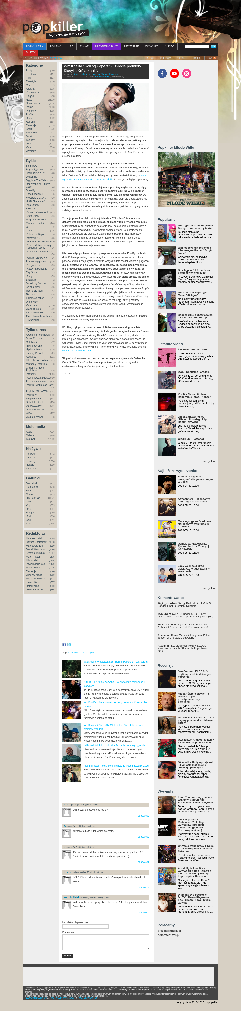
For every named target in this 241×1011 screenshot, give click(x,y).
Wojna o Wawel (34, 416)
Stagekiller (31, 279)
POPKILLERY (35, 46)
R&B (28, 509)
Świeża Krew (33, 287)
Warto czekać (33, 309)
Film (28, 77)
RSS (210, 57)
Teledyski (31, 439)
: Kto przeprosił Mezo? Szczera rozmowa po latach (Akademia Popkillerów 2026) (183, 648)
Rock (29, 516)
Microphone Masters (37, 360)
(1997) (52, 553)
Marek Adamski (34, 545)
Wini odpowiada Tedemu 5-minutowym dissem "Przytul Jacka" (195, 250)
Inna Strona (32, 205)
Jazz (28, 501)
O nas (150, 57)
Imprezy (30, 457)
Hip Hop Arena (34, 345)
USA (70, 46)
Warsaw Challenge (36, 409)
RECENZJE (131, 46)
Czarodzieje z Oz (35, 173)
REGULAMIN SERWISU (36, 998)
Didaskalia (31, 176)
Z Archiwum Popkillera (38, 316)
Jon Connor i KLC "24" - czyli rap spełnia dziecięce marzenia (194, 674)
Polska (29, 107)
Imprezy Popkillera (36, 353)
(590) (52, 586)
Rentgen (30, 276)
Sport (29, 129)
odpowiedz (143, 815)
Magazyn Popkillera (36, 219)
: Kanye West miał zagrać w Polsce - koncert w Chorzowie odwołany (185, 636)
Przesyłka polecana (36, 268)
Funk (29, 490)
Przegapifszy (33, 265)
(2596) (52, 549)
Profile (29, 114)
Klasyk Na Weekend (37, 212)
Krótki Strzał (32, 216)
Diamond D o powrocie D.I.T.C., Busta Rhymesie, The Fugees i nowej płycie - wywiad (195, 898)
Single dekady (33, 398)
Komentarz (69, 932)
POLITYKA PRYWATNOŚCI (62, 998)
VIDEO (169, 46)
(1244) (52, 560)
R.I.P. (29, 118)
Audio (29, 431)
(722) (52, 575)
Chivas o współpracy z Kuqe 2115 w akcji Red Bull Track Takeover (196, 848)
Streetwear (32, 132)
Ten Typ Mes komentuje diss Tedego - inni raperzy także (196, 227)
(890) (52, 571)
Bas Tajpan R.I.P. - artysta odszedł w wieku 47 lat (194, 271)
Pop (28, 505)
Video (29, 147)
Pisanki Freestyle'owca (38, 241)
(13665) (51, 538)
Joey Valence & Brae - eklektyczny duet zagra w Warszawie (194, 568)
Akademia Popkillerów (38, 334)
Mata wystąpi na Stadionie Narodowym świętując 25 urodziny (194, 524)
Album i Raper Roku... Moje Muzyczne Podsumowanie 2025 (116, 765)
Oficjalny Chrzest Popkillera (35, 369)
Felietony (31, 74)
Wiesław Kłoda (34, 575)
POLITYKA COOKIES (88, 998)
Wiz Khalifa (73, 653)
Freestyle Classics (36, 197)
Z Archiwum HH (34, 312)
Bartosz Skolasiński (36, 542)
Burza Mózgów (34, 338)
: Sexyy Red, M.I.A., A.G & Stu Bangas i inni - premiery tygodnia (185, 604)
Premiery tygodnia (36, 261)
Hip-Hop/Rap (33, 498)
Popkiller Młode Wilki (37, 391)
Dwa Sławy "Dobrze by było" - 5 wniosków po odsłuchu (196, 741)
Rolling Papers (87, 653)
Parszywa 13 (33, 237)
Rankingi (31, 121)
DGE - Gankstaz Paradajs (194, 371)
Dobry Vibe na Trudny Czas (38, 185)
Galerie (30, 435)
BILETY (31, 52)
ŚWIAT (84, 46)
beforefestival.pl (168, 935)
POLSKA (55, 46)
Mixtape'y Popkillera (37, 364)
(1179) (52, 564)
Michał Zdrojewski (35, 578)
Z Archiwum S (33, 320)
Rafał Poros (32, 586)
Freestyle (31, 81)
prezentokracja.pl (169, 931)
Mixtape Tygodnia (35, 223)
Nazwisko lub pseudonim (75, 922)
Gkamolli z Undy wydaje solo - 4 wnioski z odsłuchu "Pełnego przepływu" (196, 765)
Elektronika (32, 487)
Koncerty (31, 461)
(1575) (52, 556)
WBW (29, 413)
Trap (28, 523)
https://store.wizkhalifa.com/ (77, 350)
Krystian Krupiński (36, 553)
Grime (29, 494)
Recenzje (31, 125)
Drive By (30, 190)
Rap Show (31, 272)
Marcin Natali (33, 556)
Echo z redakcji (34, 194)
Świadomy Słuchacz (37, 283)
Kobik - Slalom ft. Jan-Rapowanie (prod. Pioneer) (195, 395)
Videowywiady (34, 406)
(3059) (52, 546)
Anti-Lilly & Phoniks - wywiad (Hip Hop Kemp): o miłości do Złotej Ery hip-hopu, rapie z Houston (194, 872)
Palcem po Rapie (35, 234)
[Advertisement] (120, 11)
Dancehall (31, 483)
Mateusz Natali (34, 538)
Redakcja (31, 571)
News (29, 99)
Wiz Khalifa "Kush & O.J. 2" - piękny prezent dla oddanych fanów (196, 720)
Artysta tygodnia (35, 169)
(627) (52, 582)
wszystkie (209, 461)
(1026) (52, 567)
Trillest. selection (35, 298)
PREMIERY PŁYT (106, 46)
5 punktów (31, 165)
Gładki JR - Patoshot (191, 438)
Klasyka (30, 88)
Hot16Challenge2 (35, 201)
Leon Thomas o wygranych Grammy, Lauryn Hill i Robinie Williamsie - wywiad (195, 800)
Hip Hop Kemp (34, 349)
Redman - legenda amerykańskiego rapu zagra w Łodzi (195, 479)
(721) (52, 578)
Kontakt (181, 57)
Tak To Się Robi (34, 290)
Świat (29, 136)
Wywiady (31, 151)
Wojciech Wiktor (35, 589)
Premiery (31, 110)
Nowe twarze (33, 103)
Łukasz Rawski (34, 582)
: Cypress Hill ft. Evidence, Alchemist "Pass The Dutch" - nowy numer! (183, 626)
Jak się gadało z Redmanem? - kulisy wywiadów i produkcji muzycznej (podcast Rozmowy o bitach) (191, 825)
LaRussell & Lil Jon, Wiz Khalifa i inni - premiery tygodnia (114, 745)
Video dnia (32, 305)
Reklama (196, 57)
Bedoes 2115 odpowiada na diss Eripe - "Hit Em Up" (195, 316)
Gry (28, 85)
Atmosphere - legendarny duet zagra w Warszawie (194, 500)
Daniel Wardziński (36, 549)
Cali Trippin (32, 342)
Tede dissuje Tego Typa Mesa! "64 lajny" (192, 294)
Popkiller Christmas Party (40, 385)
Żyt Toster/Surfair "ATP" (193, 349)
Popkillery (31, 395)
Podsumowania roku (37, 381)
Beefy (29, 70)
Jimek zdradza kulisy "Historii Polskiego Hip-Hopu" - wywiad (193, 419)
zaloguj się (56, 58)
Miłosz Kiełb (32, 560)
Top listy (30, 140)
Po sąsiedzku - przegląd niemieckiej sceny (39, 246)
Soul (28, 520)
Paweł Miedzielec (35, 564)
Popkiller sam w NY (36, 257)
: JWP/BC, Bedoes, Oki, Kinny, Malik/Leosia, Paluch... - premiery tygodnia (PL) (185, 615)
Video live (31, 468)
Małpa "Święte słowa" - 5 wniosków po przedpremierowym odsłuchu (193, 697)
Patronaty (165, 57)
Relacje (30, 464)
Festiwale (31, 453)
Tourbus (30, 294)
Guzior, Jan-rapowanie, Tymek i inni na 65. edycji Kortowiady (194, 546)
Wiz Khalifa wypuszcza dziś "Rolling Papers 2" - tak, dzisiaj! (116, 661)
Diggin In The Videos (37, 180)
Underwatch (32, 301)
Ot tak (29, 230)
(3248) (52, 542)
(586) (52, 589)
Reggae (30, 512)
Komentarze (32, 92)
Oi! (27, 227)
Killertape (31, 208)
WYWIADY (152, 46)
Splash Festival (34, 402)
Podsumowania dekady (38, 377)
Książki (30, 96)
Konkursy (31, 356)
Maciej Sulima (33, 567)
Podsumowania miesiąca (39, 251)
